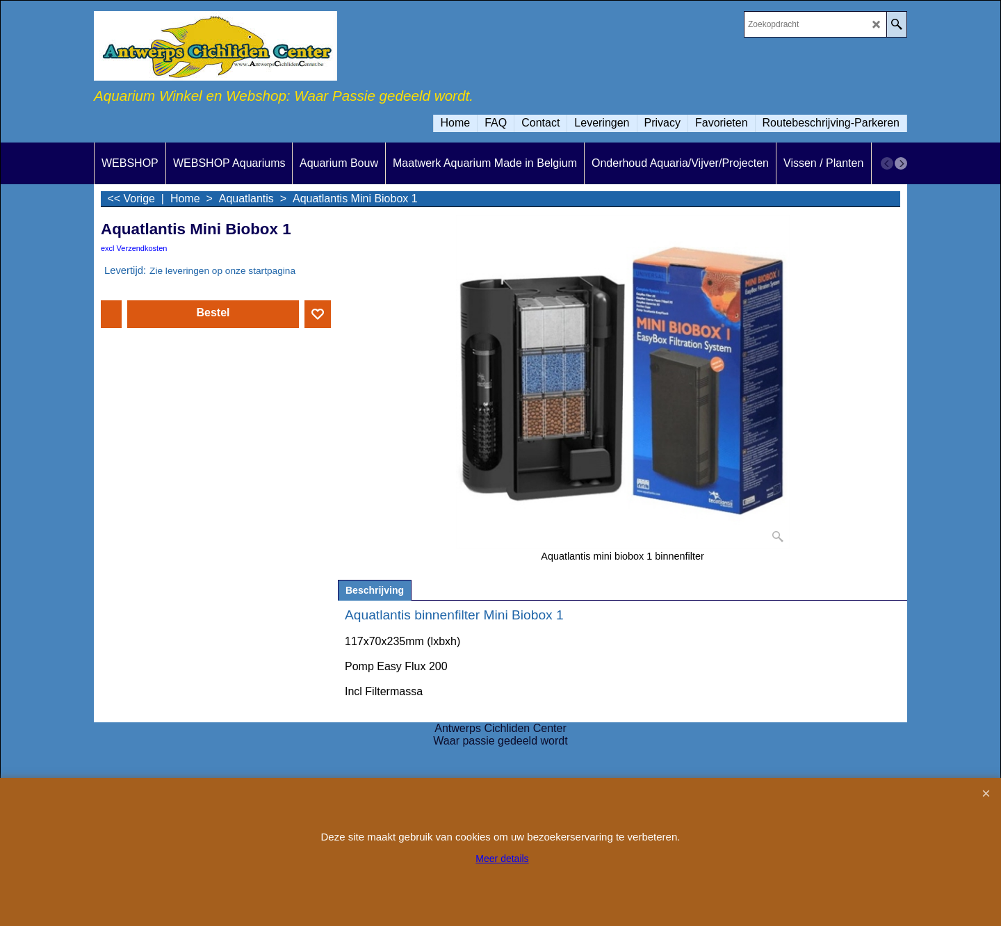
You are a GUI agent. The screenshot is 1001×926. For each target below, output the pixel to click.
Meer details (501, 858)
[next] (901, 163)
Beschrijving (374, 590)
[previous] (887, 163)
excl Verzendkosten (134, 248)
